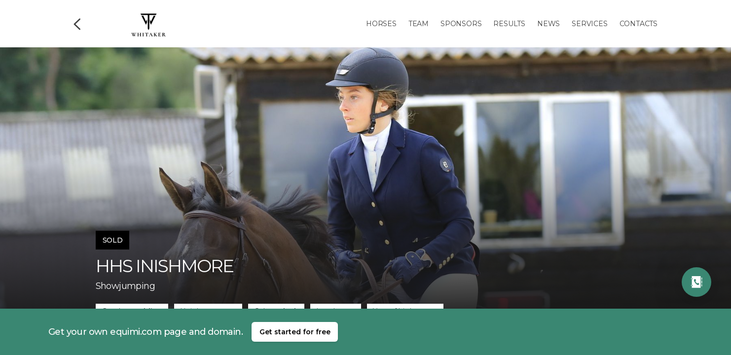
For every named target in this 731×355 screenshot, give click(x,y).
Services (589, 23)
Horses (381, 23)
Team (418, 23)
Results (509, 23)
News (548, 23)
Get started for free (294, 331)
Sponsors (460, 23)
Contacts (639, 23)
